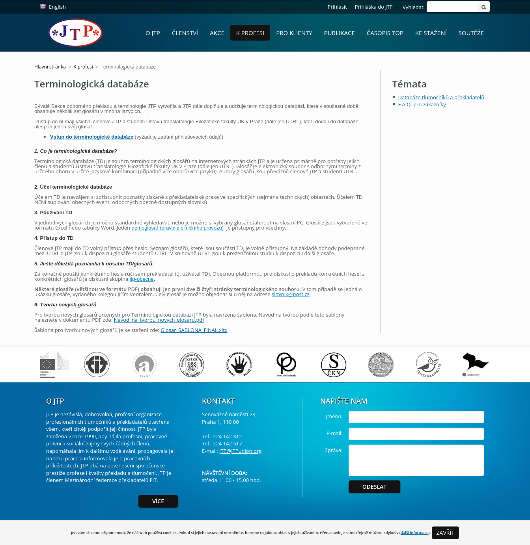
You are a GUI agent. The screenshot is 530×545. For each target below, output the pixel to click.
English (57, 6)
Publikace (339, 33)
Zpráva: (334, 450)
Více (158, 501)
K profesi (250, 33)
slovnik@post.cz (291, 294)
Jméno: (334, 416)
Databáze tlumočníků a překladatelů (441, 97)
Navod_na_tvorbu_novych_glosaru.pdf (159, 319)
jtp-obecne (142, 279)
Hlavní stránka (50, 66)
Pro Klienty (294, 33)
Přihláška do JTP (374, 6)
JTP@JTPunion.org (240, 450)
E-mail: (335, 433)
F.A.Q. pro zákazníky (422, 104)
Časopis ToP (385, 33)
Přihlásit (337, 6)
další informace (415, 532)
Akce (217, 33)
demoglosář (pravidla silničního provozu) (178, 228)
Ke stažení (431, 33)
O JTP (153, 33)
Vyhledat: (414, 7)
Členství (185, 33)
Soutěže (471, 33)
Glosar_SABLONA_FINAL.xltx (193, 330)
